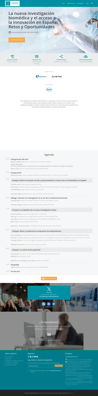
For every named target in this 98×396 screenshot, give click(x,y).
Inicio (63, 3)
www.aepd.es (81, 384)
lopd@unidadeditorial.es (71, 376)
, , (79, 360)
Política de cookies (11, 365)
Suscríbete (59, 365)
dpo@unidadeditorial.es (71, 381)
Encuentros (80, 3)
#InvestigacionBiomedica (49, 296)
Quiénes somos (71, 3)
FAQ (87, 3)
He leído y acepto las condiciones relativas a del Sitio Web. (45, 371)
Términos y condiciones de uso (14, 361)
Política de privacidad (12, 363)
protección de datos (55, 370)
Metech (71, 393)
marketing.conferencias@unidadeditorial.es (49, 340)
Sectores (8, 359)
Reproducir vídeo (17, 40)
